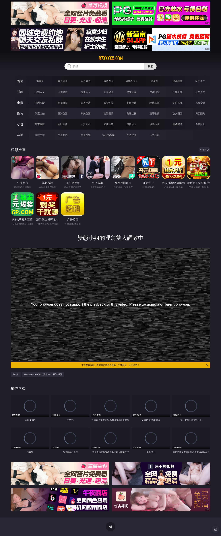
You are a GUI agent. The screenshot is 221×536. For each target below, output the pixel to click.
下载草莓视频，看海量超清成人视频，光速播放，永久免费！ (145, 365)
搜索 (150, 66)
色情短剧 (154, 135)
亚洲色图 (63, 113)
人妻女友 (86, 124)
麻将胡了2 (131, 81)
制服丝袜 (131, 102)
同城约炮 (40, 135)
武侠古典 (108, 124)
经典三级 (154, 102)
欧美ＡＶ (86, 92)
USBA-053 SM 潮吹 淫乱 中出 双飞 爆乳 (43, 374)
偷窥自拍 (40, 113)
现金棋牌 (177, 81)
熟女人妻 (131, 92)
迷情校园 (131, 124)
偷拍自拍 (63, 102)
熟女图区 (177, 113)
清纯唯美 (154, 113)
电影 (20, 102)
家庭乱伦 (63, 124)
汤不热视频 (108, 135)
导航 (20, 135)
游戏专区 (108, 81)
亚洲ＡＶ (40, 92)
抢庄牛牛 (200, 81)
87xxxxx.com (110, 58)
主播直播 (177, 92)
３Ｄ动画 (108, 92)
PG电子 (40, 81)
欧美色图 (86, 113)
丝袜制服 (154, 92)
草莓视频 (86, 135)
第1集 (15, 374)
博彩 (20, 81)
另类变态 (200, 102)
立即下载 (132, 529)
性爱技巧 (200, 124)
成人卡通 (86, 102)
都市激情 (40, 124)
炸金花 (154, 81)
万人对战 (86, 81)
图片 (20, 113)
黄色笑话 (177, 124)
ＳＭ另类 (200, 92)
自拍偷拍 (63, 92)
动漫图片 (108, 113)
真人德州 (63, 81)
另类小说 (154, 124)
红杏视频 (131, 135)
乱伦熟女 (177, 102)
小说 (20, 124)
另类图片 (200, 113)
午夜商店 (63, 135)
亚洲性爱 (40, 102)
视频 (20, 92)
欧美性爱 (108, 102)
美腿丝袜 (131, 113)
